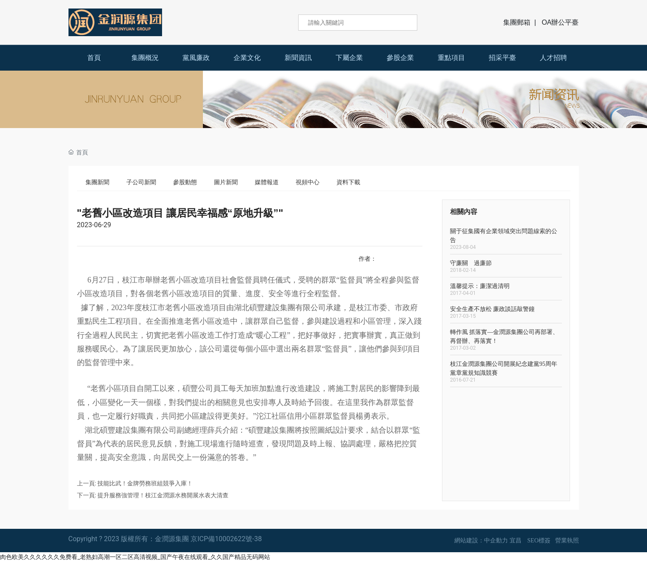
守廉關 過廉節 (471, 263)
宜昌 (516, 540)
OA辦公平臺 (560, 22)
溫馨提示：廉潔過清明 (480, 286)
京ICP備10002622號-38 (226, 539)
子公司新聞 (141, 182)
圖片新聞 (226, 182)
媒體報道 (267, 182)
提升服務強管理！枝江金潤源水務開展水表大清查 (162, 495)
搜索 (405, 22)
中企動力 (496, 540)
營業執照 (567, 540)
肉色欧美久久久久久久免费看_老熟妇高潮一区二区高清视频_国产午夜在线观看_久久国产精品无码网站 (135, 556)
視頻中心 (307, 182)
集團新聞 (97, 182)
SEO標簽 (538, 540)
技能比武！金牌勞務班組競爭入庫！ (145, 483)
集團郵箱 (516, 22)
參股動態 (185, 182)
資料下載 (348, 182)
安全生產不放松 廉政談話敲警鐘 (492, 309)
